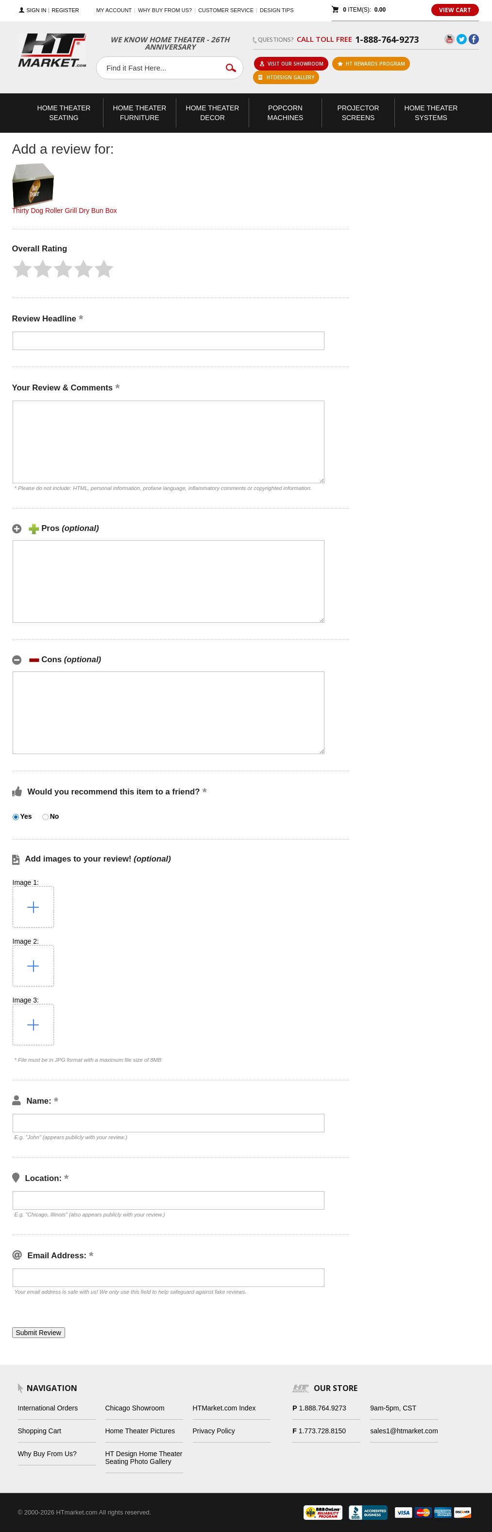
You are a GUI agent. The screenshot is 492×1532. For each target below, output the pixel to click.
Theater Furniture (140, 113)
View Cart (455, 10)
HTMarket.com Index (224, 1408)
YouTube (449, 39)
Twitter (462, 39)
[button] (22, 269)
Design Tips (276, 10)
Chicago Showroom (135, 1408)
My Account (114, 10)
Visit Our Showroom (291, 63)
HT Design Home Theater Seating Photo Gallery (144, 1457)
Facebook (474, 39)
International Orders (48, 1408)
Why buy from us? (165, 10)
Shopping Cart (40, 1431)
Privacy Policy (214, 1431)
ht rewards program (371, 63)
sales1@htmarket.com (404, 1431)
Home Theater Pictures (140, 1431)
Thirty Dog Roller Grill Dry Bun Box (64, 210)
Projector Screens (358, 113)
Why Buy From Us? (47, 1454)
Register (65, 10)
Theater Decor (212, 113)
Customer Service (226, 10)
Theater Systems (431, 113)
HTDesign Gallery (286, 77)
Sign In (37, 10)
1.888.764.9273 (322, 1408)
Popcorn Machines (286, 113)
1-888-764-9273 (387, 39)
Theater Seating (64, 113)
